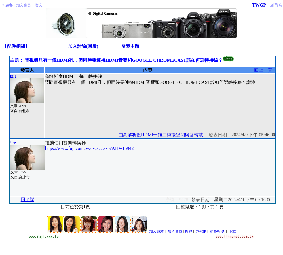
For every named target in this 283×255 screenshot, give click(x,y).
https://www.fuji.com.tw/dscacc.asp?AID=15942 (89, 148)
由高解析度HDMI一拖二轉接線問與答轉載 (161, 134)
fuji (13, 76)
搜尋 (188, 231)
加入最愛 (156, 231)
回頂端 (27, 199)
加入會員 (175, 231)
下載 (232, 231)
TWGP (259, 5)
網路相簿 (217, 231)
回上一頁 (263, 70)
